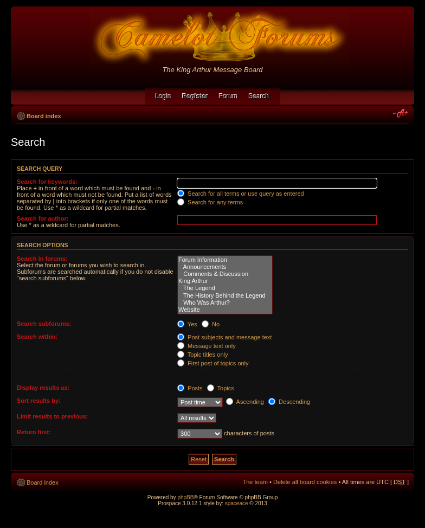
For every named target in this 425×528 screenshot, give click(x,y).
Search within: (37, 336)
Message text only (206, 346)
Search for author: (42, 218)
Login (163, 96)
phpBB (185, 497)
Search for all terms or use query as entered (240, 193)
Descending (289, 401)
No (211, 324)
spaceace (236, 503)
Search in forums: (42, 258)
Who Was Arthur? (225, 302)
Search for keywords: (47, 181)
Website (225, 309)
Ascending (245, 401)
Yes (187, 324)
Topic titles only (202, 354)
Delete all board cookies (305, 482)
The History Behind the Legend (225, 295)
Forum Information (225, 259)
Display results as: (43, 387)
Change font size (401, 114)
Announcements (225, 267)
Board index (44, 116)
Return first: (34, 432)
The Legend (225, 288)
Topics (220, 388)
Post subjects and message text (224, 337)
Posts (190, 388)
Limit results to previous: (52, 416)
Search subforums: (44, 323)
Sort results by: (39, 400)
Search (259, 96)
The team (255, 482)
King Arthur (225, 281)
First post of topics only (213, 363)
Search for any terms (210, 202)
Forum (228, 96)
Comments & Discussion (225, 274)
